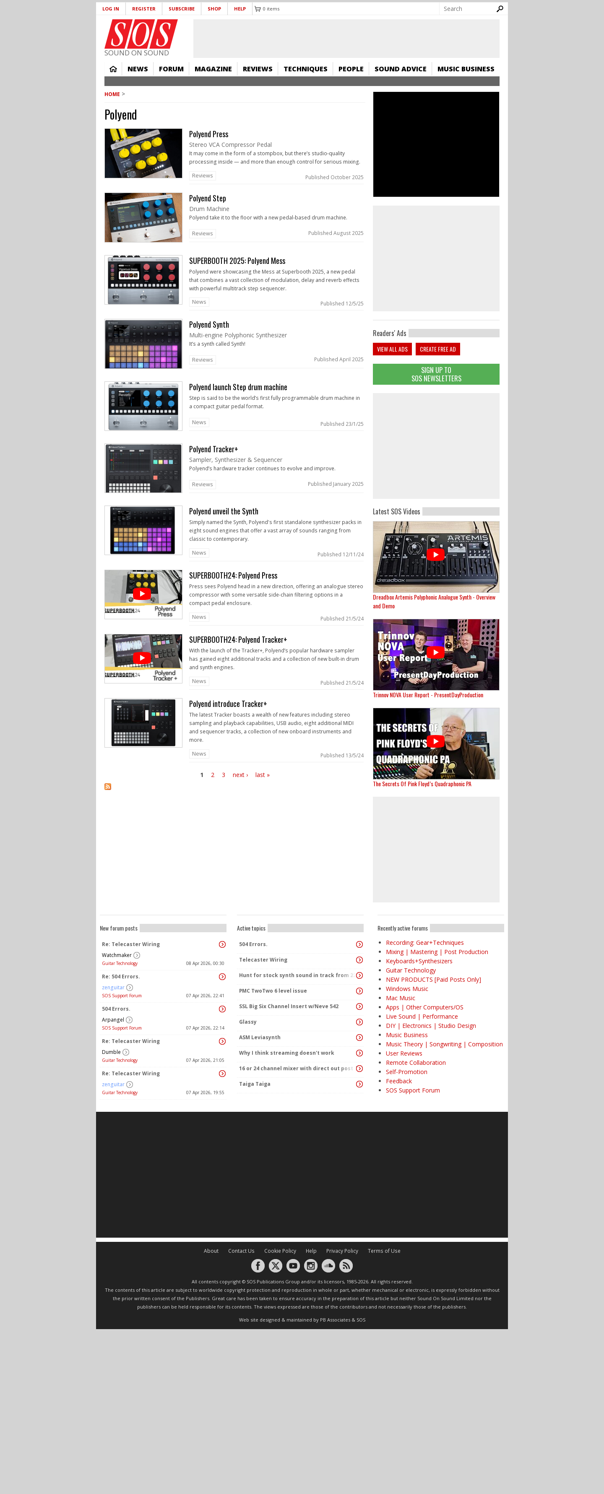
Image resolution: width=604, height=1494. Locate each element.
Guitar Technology (120, 963)
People (351, 68)
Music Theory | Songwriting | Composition (444, 1044)
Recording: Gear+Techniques (425, 942)
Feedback (399, 1081)
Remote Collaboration (416, 1062)
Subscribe (182, 8)
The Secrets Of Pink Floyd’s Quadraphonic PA (422, 783)
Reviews (258, 68)
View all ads (392, 348)
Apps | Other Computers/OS (424, 1007)
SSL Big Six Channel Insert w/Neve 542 (288, 1006)
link (234, 156)
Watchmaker (117, 955)
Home (113, 69)
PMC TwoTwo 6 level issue (273, 990)
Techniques (306, 68)
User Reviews (404, 1053)
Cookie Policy (280, 1250)
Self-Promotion (406, 1072)
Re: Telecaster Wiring (131, 944)
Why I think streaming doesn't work (286, 1052)
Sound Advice (401, 68)
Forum (171, 68)
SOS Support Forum (122, 996)
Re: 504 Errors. (121, 976)
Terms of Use (384, 1250)
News (138, 68)
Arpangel (113, 1019)
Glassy (248, 1021)
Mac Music (400, 998)
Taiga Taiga (255, 1083)
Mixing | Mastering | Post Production (437, 952)
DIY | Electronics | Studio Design (431, 1026)
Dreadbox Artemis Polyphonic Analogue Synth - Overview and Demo (434, 601)
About (211, 1250)
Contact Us (241, 1250)
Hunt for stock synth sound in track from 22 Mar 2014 (298, 975)
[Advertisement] (436, 446)
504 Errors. (116, 1008)
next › (240, 775)
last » (262, 775)
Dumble (111, 1052)
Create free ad (438, 348)
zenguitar (113, 987)
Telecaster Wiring (263, 959)
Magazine (213, 68)
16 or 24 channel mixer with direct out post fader (298, 1068)
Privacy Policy (342, 1250)
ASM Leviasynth (260, 1037)
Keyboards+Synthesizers (419, 961)
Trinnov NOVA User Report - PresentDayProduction (428, 694)
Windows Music (407, 989)
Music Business (466, 68)
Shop (214, 8)
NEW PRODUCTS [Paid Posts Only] (433, 979)
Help (240, 8)
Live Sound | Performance (422, 1016)
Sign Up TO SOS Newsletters (436, 374)
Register (144, 8)
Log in (110, 8)
